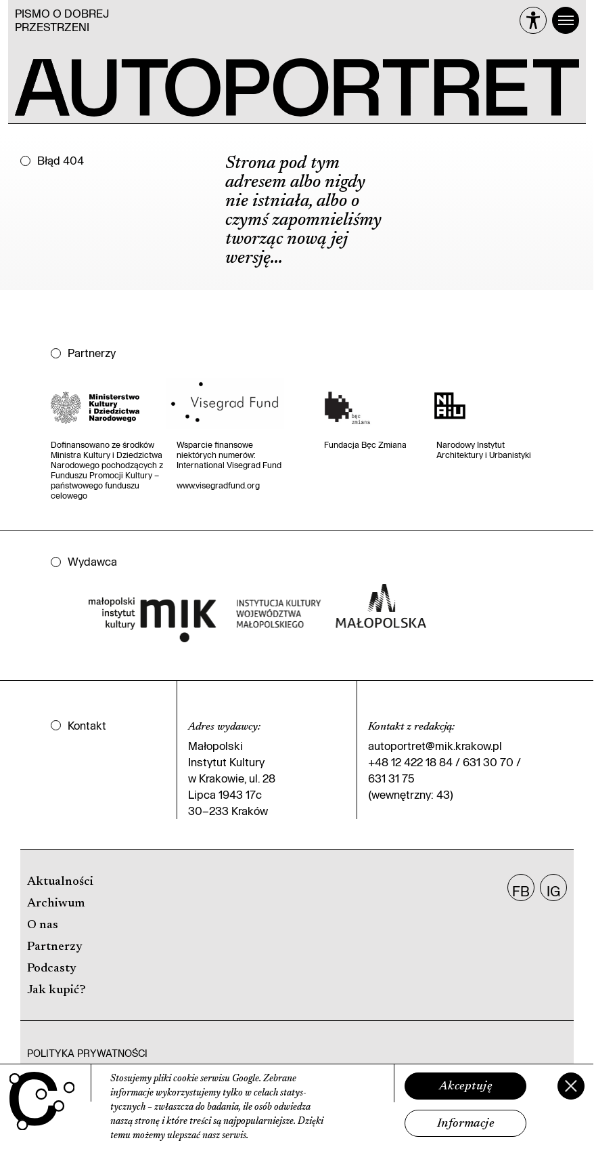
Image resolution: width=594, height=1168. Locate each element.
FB (521, 891)
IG (553, 891)
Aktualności (60, 882)
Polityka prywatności (87, 1053)
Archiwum (56, 904)
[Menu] (565, 20)
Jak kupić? (56, 990)
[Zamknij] (571, 1086)
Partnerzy (55, 947)
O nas (42, 925)
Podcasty (51, 969)
